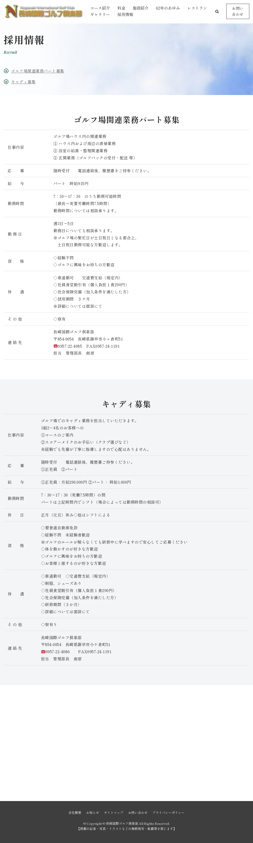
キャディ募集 (23, 82)
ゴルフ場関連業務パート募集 (37, 71)
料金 (121, 8)
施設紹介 (140, 8)
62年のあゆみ (168, 8)
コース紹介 (100, 8)
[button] (217, 11)
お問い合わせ (238, 11)
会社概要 (74, 812)
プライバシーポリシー (168, 812)
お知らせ (92, 812)
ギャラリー (100, 14)
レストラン (197, 8)
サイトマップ (113, 812)
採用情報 (125, 14)
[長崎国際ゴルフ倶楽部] (43, 11)
